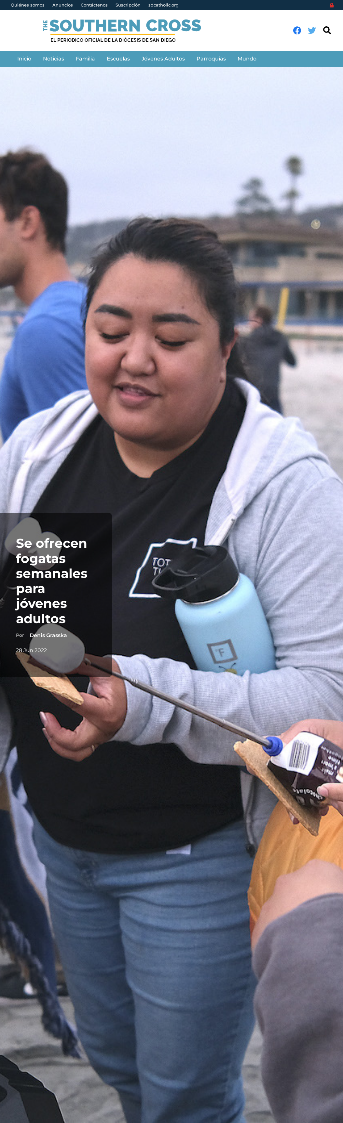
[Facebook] (297, 30)
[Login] (331, 5)
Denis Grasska (48, 635)
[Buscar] (327, 30)
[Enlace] (125, 30)
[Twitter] (312, 30)
